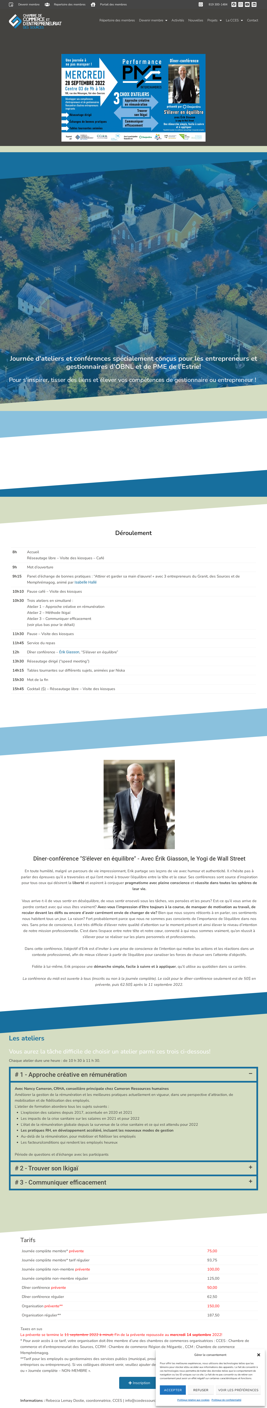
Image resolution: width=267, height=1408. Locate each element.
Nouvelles (195, 20)
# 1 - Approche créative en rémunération (71, 950)
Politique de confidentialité (226, 1400)
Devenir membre (153, 20)
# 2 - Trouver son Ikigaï (46, 1044)
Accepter (173, 1390)
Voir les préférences (238, 1390)
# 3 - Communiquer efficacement (60, 1058)
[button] (259, 1355)
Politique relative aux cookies (193, 1400)
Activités (177, 20)
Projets (214, 20)
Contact (252, 20)
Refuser (200, 1390)
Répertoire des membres (117, 20)
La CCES (234, 20)
